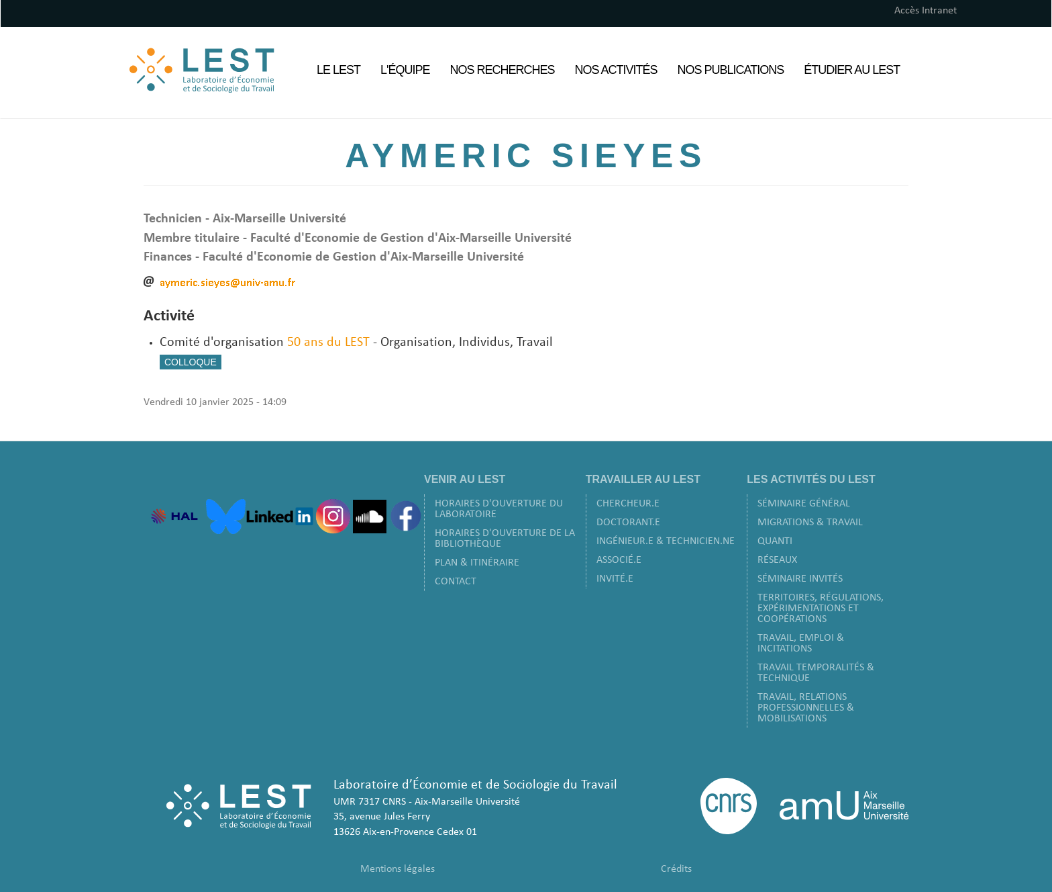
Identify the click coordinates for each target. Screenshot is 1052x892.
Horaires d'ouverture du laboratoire (499, 509)
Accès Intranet (925, 10)
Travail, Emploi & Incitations (800, 643)
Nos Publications (731, 70)
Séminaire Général (803, 503)
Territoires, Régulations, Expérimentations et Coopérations (820, 608)
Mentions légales (397, 869)
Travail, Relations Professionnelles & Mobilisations (805, 708)
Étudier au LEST (852, 70)
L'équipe (404, 70)
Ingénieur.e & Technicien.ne (665, 541)
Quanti (774, 541)
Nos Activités (616, 70)
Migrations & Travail (810, 522)
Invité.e (614, 579)
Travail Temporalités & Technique (815, 673)
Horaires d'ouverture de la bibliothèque (505, 538)
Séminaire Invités (800, 579)
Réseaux (777, 560)
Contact (455, 581)
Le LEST (338, 70)
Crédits (676, 869)
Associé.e (618, 560)
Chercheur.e (628, 503)
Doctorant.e (628, 522)
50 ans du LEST (328, 342)
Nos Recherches (502, 70)
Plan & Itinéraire (477, 563)
